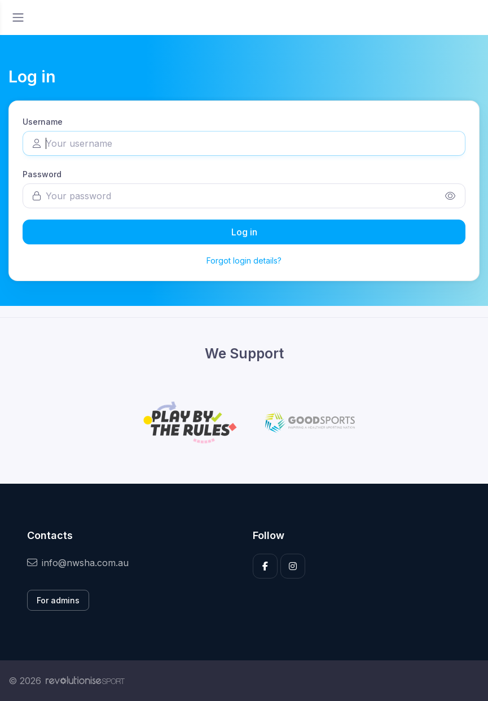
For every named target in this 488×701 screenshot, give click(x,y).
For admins (58, 600)
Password (42, 174)
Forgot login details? (244, 260)
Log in (244, 232)
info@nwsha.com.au (78, 562)
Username (43, 121)
